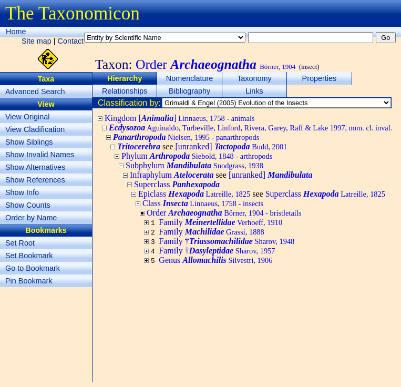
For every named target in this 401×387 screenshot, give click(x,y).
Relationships (124, 91)
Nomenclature (189, 78)
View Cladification (35, 129)
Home (16, 31)
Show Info (22, 192)
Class (202, 203)
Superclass (177, 184)
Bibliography (189, 91)
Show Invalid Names (39, 154)
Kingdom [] (180, 118)
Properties (319, 78)
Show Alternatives (35, 167)
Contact (71, 41)
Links (254, 91)
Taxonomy (254, 78)
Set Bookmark (29, 255)
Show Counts (27, 205)
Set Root (20, 243)
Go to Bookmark (32, 268)
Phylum (196, 155)
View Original (27, 117)
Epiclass (194, 193)
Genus (215, 260)
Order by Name (31, 217)
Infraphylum (172, 174)
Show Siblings (29, 142)
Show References (35, 180)
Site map (37, 41)
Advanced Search (35, 91)
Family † (226, 241)
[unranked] (231, 146)
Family (220, 222)
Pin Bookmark (29, 281)
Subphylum (194, 165)
